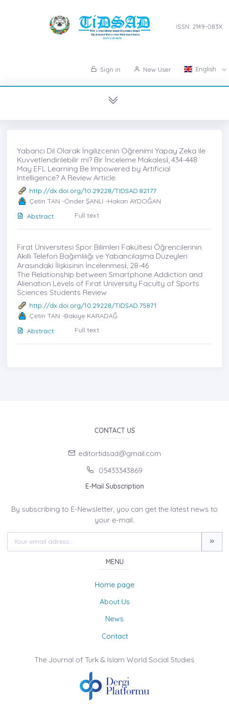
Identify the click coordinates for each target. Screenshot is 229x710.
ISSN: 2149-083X (199, 26)
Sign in (105, 69)
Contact (115, 636)
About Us (115, 601)
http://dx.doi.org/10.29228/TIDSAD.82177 (92, 190)
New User (152, 69)
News (114, 618)
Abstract (35, 216)
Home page (115, 584)
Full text (87, 215)
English (201, 69)
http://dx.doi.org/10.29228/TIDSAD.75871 (93, 305)
